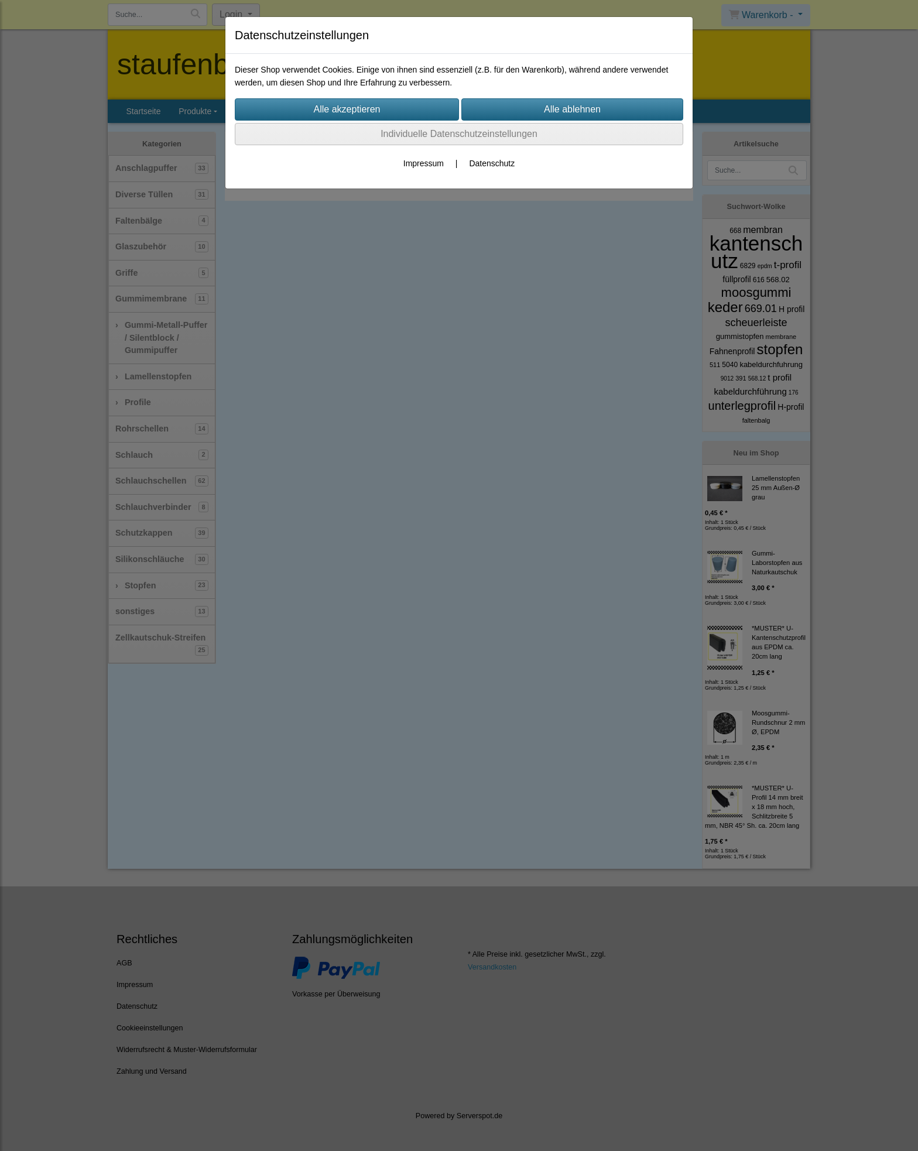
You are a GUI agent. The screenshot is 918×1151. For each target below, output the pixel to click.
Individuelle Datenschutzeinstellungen (459, 134)
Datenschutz (492, 163)
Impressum (423, 163)
